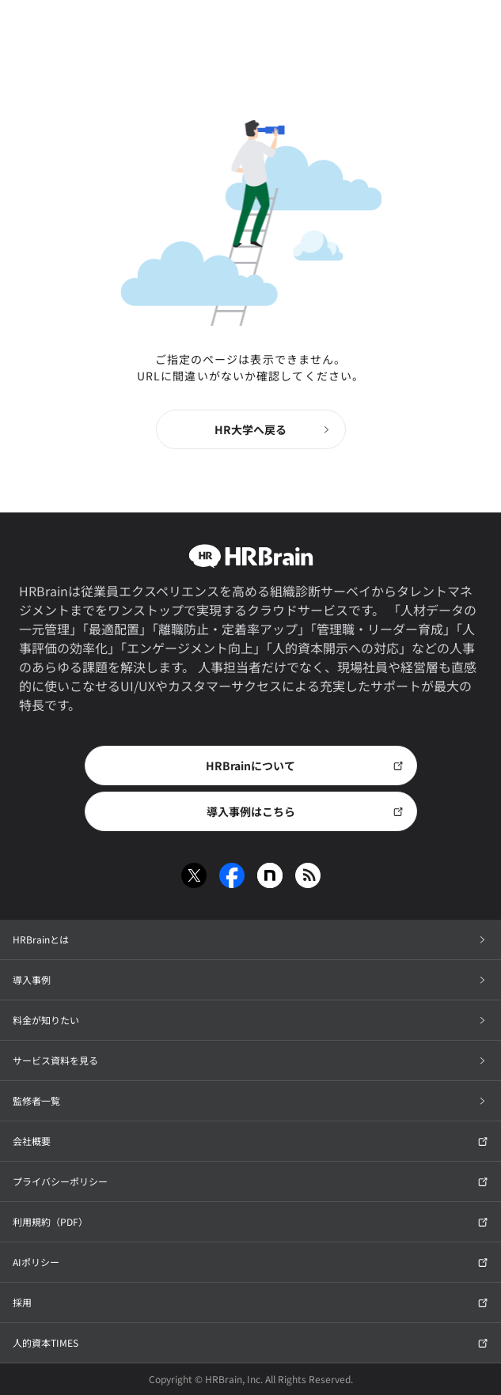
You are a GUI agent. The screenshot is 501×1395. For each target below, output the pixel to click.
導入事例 (250, 979)
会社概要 (250, 1140)
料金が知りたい (250, 1019)
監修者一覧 (250, 1100)
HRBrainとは (250, 939)
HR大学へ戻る (273, 429)
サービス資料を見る (250, 1060)
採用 (250, 1302)
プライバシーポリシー (250, 1181)
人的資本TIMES (250, 1342)
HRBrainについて (305, 765)
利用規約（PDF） (250, 1221)
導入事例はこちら (305, 811)
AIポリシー (250, 1261)
